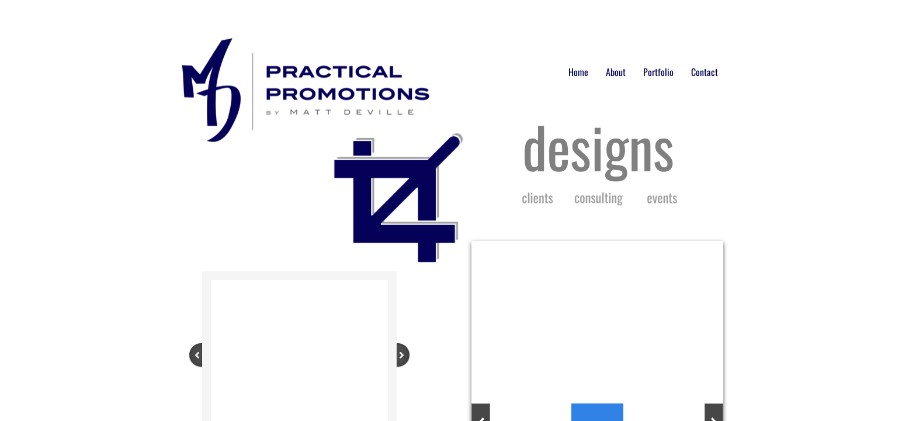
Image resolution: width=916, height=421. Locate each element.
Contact (704, 72)
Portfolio (658, 72)
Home (578, 72)
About (616, 72)
